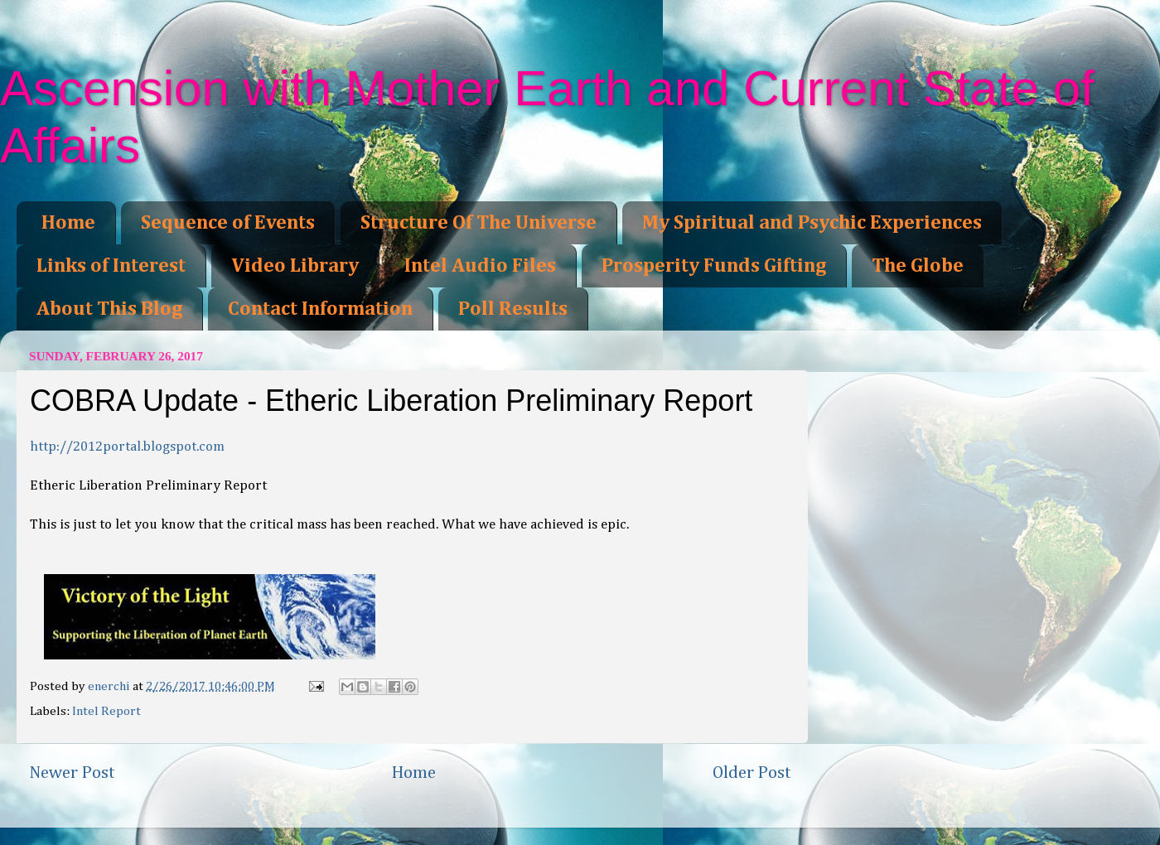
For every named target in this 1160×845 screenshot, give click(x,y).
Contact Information (320, 309)
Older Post (752, 773)
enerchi (110, 686)
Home (68, 223)
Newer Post (72, 773)
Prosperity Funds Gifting (714, 266)
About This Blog (109, 309)
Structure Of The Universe (478, 223)
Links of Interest (111, 266)
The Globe (918, 266)
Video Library (295, 266)
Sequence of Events (228, 223)
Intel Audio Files (480, 266)
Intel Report (106, 711)
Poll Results (513, 309)
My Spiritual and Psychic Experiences (812, 223)
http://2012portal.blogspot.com (127, 447)
